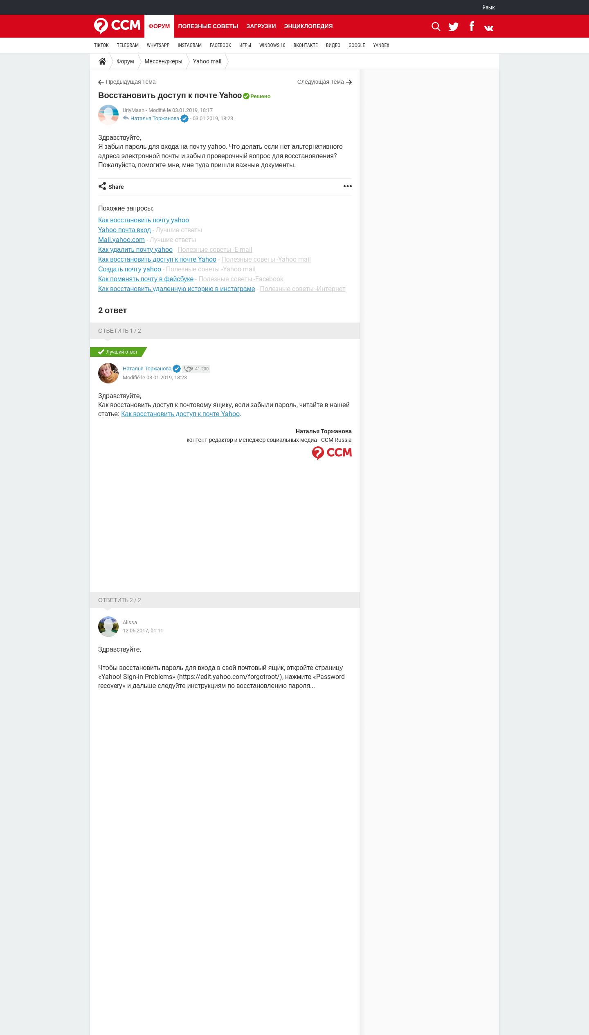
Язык (489, 7)
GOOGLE (356, 45)
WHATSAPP (158, 45)
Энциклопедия (308, 26)
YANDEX (381, 45)
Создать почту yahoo (129, 269)
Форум (159, 26)
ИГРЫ (245, 45)
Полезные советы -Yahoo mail (266, 259)
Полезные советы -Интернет (303, 289)
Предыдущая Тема (131, 81)
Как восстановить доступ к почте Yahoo (157, 259)
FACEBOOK (220, 45)
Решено (260, 96)
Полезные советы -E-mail (215, 249)
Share (116, 187)
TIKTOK (101, 45)
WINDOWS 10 (272, 45)
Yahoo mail (207, 61)
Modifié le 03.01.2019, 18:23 (155, 377)
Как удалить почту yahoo (135, 249)
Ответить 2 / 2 (119, 600)
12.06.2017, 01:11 (143, 630)
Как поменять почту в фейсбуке (145, 279)
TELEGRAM (128, 45)
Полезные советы (208, 26)
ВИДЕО (333, 45)
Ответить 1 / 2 (119, 330)
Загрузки (261, 26)
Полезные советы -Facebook (240, 279)
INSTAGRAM (190, 45)
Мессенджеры (163, 61)
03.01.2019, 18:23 (213, 118)
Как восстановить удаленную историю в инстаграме (176, 289)
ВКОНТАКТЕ (306, 45)
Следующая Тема (320, 81)
